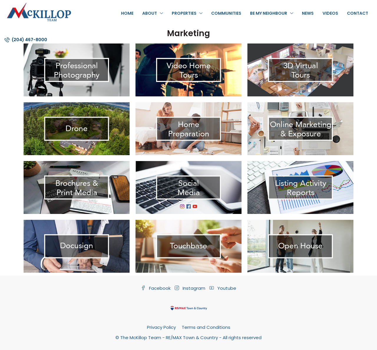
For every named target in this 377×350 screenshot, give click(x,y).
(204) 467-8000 (25, 40)
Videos (330, 13)
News (308, 13)
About (149, 13)
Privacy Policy (161, 327)
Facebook (156, 288)
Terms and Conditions (206, 327)
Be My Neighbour (268, 13)
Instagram (190, 288)
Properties (184, 13)
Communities (226, 13)
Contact (357, 13)
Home (127, 13)
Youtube (222, 288)
